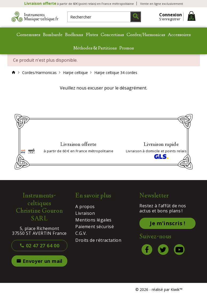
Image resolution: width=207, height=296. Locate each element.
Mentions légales (93, 220)
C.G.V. (81, 233)
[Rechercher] (104, 16)
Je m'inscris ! (167, 223)
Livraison (85, 213)
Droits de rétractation (98, 240)
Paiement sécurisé (94, 226)
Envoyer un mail (39, 261)
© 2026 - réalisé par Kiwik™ (158, 289)
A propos (85, 206)
